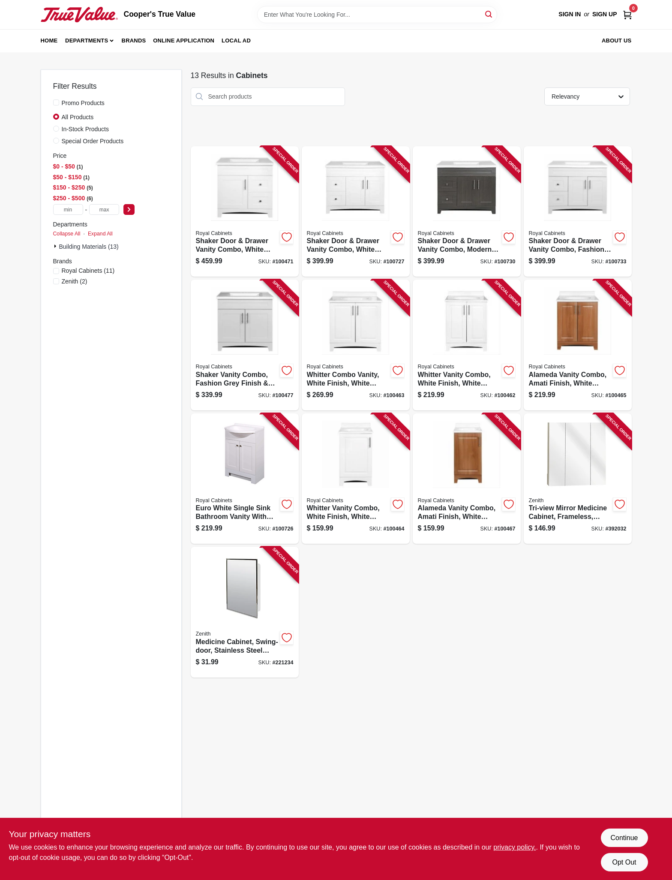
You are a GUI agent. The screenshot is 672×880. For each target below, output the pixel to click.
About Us (617, 40)
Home (49, 40)
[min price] (68, 209)
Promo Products (83, 103)
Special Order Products (93, 141)
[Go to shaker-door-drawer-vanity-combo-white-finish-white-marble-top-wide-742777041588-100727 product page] (356, 211)
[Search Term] (377, 14)
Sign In (569, 14)
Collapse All (67, 234)
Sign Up (604, 14)
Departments (86, 40)
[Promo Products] (56, 102)
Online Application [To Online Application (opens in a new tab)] (183, 40)
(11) (88, 270)
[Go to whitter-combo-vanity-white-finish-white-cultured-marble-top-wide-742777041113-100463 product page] (356, 345)
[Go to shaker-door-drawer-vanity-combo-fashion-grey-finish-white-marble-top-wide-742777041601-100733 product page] (578, 211)
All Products (78, 117)
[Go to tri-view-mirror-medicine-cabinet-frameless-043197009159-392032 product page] (578, 478)
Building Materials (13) (89, 246)
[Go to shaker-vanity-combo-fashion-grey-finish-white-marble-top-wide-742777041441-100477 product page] (245, 345)
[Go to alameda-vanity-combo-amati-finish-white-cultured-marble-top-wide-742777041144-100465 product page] (578, 345)
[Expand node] (56, 246)
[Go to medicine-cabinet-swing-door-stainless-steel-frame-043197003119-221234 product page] (245, 612)
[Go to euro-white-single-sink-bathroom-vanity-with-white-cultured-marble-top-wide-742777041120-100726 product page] (245, 478)
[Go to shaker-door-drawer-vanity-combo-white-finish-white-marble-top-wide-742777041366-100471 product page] (245, 211)
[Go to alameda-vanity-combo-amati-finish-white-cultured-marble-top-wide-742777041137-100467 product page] (467, 478)
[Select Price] (129, 209)
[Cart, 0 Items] (627, 14)
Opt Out (624, 862)
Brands (134, 40)
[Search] (489, 14)
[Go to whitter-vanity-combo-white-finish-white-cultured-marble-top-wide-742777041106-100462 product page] (467, 345)
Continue (624, 837)
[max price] (104, 209)
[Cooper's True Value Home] (79, 14)
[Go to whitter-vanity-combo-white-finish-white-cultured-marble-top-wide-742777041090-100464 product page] (356, 478)
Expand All (100, 234)
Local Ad (236, 40)
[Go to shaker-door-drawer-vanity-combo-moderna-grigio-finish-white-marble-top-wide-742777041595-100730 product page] (467, 211)
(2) (74, 281)
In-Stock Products (85, 129)
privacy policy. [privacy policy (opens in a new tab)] (514, 847)
